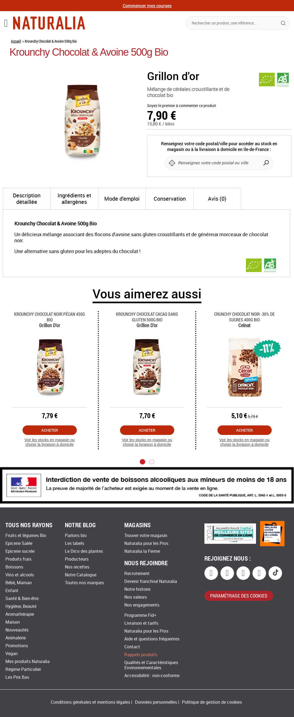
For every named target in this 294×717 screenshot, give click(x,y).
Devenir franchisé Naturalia (150, 581)
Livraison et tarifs (141, 623)
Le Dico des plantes (84, 551)
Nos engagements (141, 605)
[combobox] (238, 23)
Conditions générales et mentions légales (90, 702)
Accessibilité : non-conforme (151, 675)
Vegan (11, 653)
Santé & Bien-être (22, 598)
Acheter (49, 430)
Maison (12, 622)
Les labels (74, 543)
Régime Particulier (23, 669)
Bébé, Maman (18, 582)
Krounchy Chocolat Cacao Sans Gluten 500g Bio (147, 317)
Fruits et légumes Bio (25, 535)
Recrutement (137, 573)
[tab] (26, 199)
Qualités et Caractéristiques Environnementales (151, 665)
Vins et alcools (19, 574)
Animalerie (15, 637)
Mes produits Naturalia (27, 661)
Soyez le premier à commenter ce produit (181, 105)
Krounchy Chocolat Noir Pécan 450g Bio (49, 317)
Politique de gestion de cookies (212, 702)
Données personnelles (156, 702)
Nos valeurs (135, 597)
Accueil (16, 41)
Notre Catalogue (80, 574)
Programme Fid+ (140, 615)
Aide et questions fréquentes (151, 639)
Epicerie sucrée (19, 551)
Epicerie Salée (18, 543)
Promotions (16, 645)
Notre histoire (137, 589)
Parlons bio (76, 535)
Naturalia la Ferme (142, 551)
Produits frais (18, 559)
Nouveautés (17, 630)
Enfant (11, 590)
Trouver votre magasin (145, 535)
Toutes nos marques (84, 582)
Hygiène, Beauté (20, 606)
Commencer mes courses (147, 5)
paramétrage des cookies (238, 595)
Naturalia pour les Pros (146, 543)
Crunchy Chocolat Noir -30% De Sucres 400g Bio (244, 317)
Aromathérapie (19, 614)
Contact (132, 646)
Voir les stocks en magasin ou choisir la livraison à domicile (49, 442)
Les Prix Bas (17, 677)
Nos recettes (77, 567)
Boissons (14, 567)
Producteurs (76, 559)
